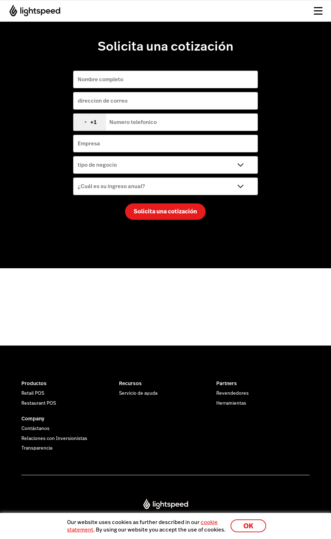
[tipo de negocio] (165, 164)
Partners (226, 383)
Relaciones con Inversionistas (54, 438)
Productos (34, 383)
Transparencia (36, 448)
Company (32, 418)
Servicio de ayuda (138, 393)
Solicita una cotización (165, 211)
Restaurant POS (38, 403)
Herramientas (231, 403)
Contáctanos (35, 428)
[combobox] (90, 122)
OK (248, 526)
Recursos (130, 383)
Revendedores (232, 393)
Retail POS (32, 393)
